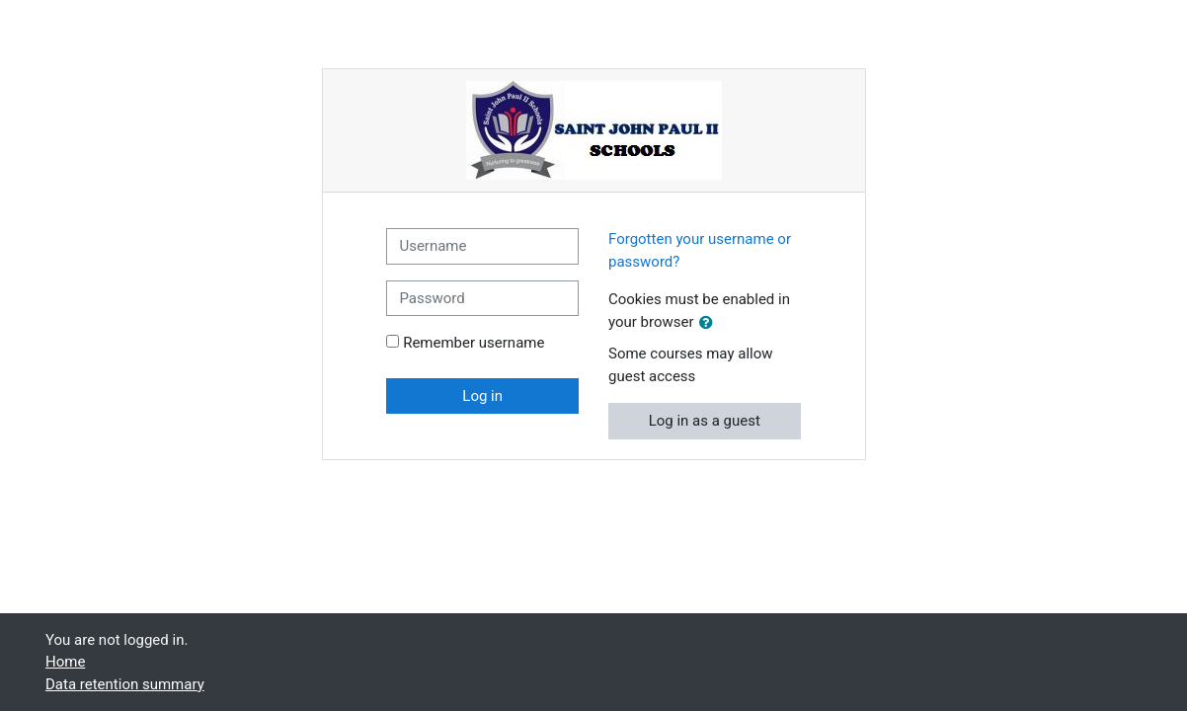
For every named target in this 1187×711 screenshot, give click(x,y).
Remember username (473, 343)
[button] (710, 323)
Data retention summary (124, 684)
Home (65, 662)
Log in (482, 396)
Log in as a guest (704, 421)
